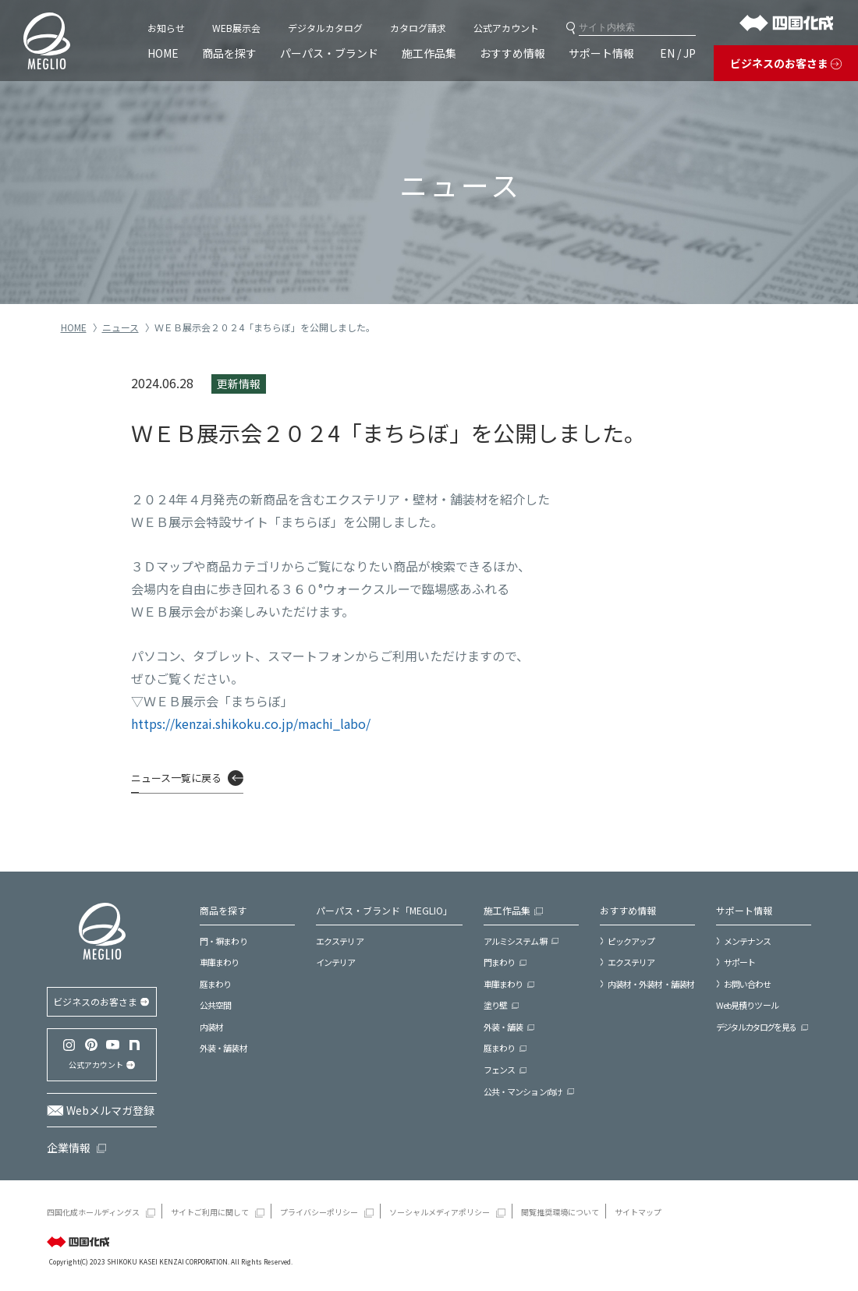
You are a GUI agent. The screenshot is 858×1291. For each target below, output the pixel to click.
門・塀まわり (223, 941)
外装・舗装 (503, 1026)
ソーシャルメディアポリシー (439, 1211)
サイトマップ (638, 1211)
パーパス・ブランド (329, 53)
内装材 (211, 1026)
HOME (163, 53)
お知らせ (166, 27)
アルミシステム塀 (515, 941)
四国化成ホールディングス (93, 1211)
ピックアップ (631, 941)
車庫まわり (219, 962)
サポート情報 (601, 53)
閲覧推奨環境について (560, 1211)
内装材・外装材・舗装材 (651, 984)
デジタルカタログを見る (756, 1026)
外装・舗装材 (223, 1048)
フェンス (499, 1069)
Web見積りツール (747, 1005)
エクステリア (339, 941)
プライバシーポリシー (319, 1211)
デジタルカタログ (325, 27)
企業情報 (68, 1147)
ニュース (120, 327)
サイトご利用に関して (210, 1211)
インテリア (336, 962)
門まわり (499, 962)
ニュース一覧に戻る (176, 777)
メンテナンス (747, 941)
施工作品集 (429, 53)
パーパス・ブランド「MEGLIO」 (384, 910)
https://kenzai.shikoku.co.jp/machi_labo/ (250, 723)
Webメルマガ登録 (110, 1110)
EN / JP (678, 53)
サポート (739, 962)
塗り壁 (495, 1005)
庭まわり (215, 984)
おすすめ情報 (512, 53)
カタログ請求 (418, 27)
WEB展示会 (236, 27)
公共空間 (215, 1005)
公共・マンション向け (523, 1091)
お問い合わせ (747, 984)
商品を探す (229, 53)
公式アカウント (506, 27)
